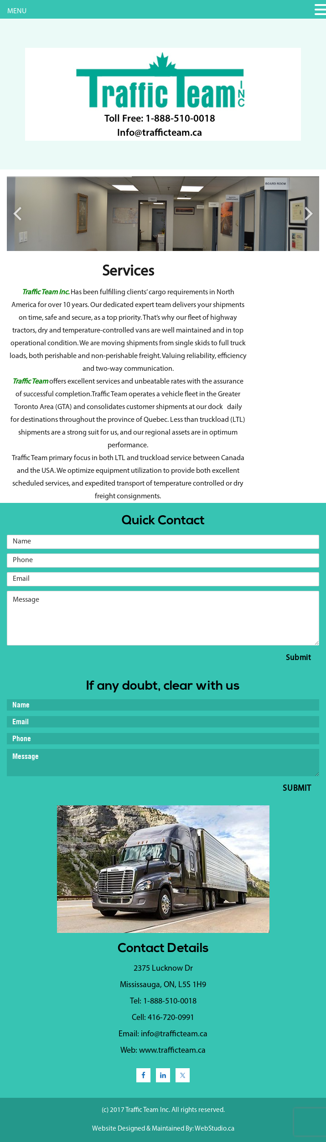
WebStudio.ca (214, 1129)
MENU (16, 11)
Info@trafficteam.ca (159, 133)
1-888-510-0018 (180, 119)
